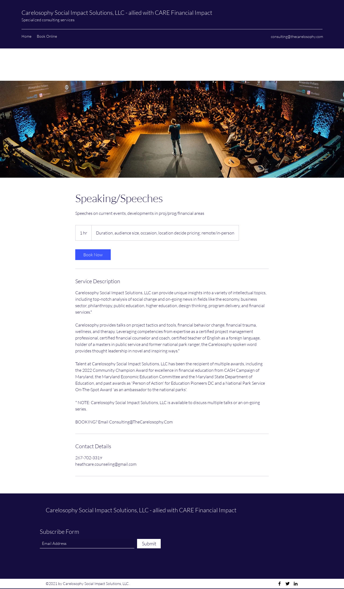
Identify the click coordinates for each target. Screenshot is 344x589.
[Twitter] (287, 583)
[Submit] (149, 543)
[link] (93, 254)
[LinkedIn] (295, 583)
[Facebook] (279, 583)
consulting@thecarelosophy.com (297, 36)
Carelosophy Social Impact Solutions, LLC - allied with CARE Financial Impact (117, 12)
